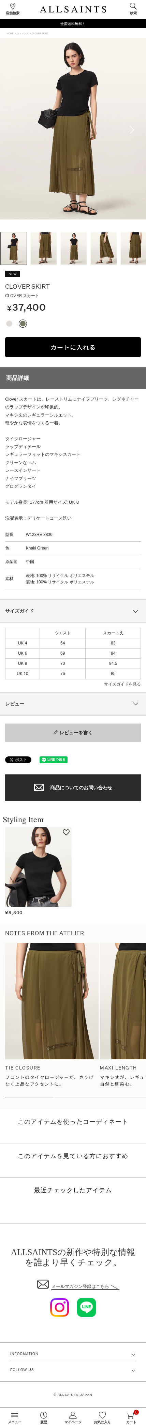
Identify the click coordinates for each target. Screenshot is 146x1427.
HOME (10, 33)
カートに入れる (73, 347)
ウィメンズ (23, 33)
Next (134, 130)
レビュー (14, 704)
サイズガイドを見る (122, 684)
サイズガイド (19, 611)
